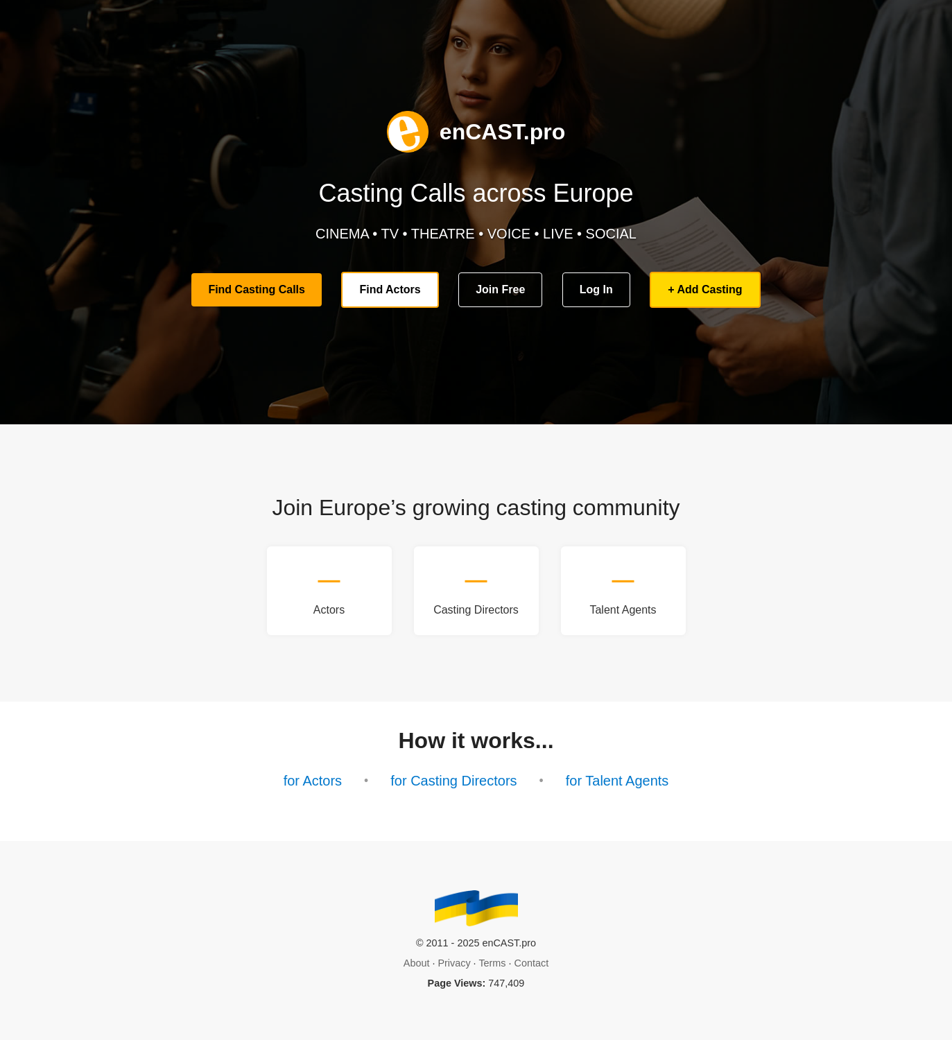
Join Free (500, 289)
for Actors (313, 780)
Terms (491, 963)
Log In (596, 289)
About (417, 963)
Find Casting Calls (256, 289)
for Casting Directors (453, 780)
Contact (531, 963)
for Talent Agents (617, 780)
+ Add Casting (705, 289)
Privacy (454, 963)
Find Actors (389, 289)
